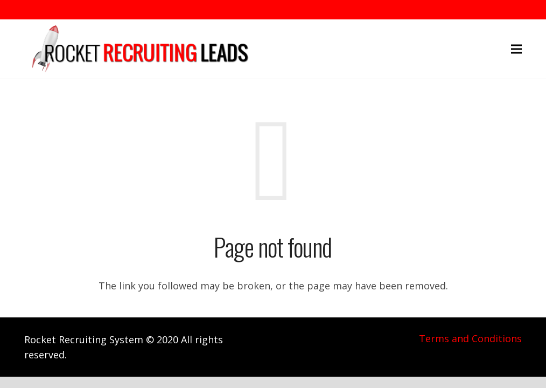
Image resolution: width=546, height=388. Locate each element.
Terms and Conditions (470, 338)
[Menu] (516, 49)
